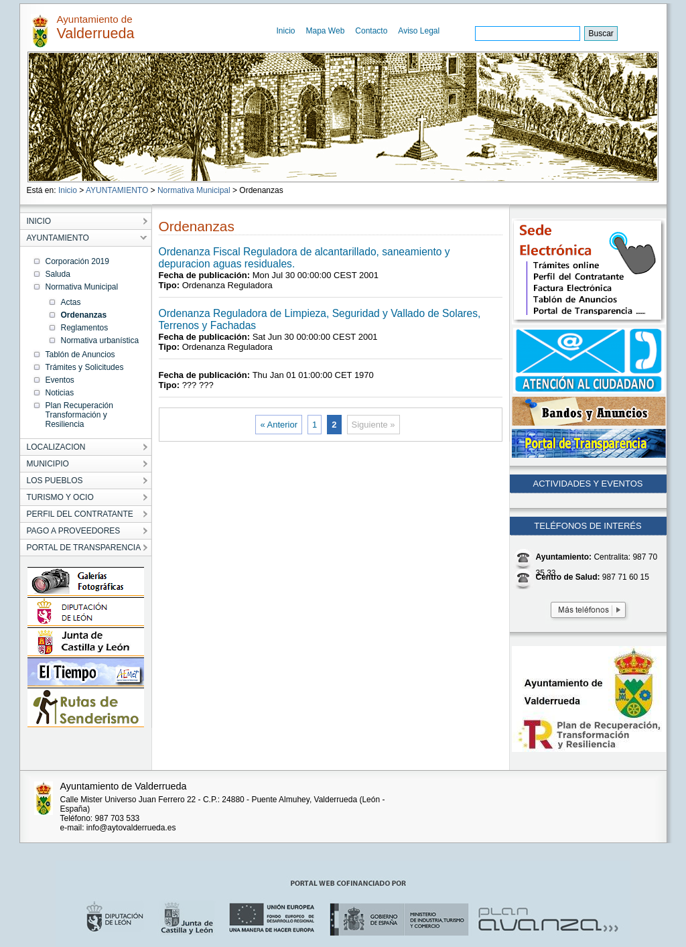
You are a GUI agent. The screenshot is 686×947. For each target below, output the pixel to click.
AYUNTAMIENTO (117, 190)
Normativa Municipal (193, 190)
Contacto (371, 31)
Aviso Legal (418, 31)
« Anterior (278, 425)
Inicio (286, 31)
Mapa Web (325, 31)
